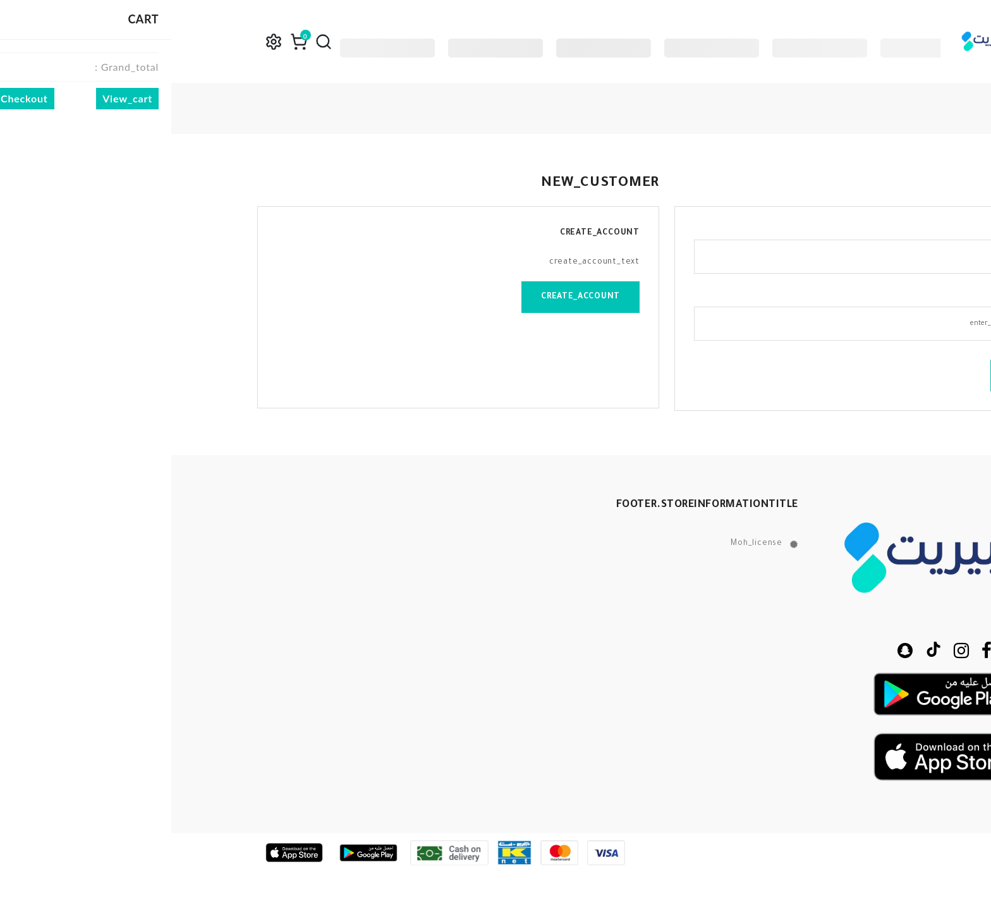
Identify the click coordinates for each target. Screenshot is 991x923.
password (864, 297)
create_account (409, 297)
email (872, 230)
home (891, 108)
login (852, 375)
